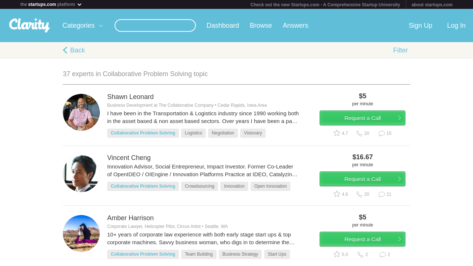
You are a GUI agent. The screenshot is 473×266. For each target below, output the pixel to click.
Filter (400, 50)
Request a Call (366, 119)
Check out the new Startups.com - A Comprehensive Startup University (325, 4)
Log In (456, 25)
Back (77, 50)
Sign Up (420, 25)
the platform (51, 4)
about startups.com (432, 4)
